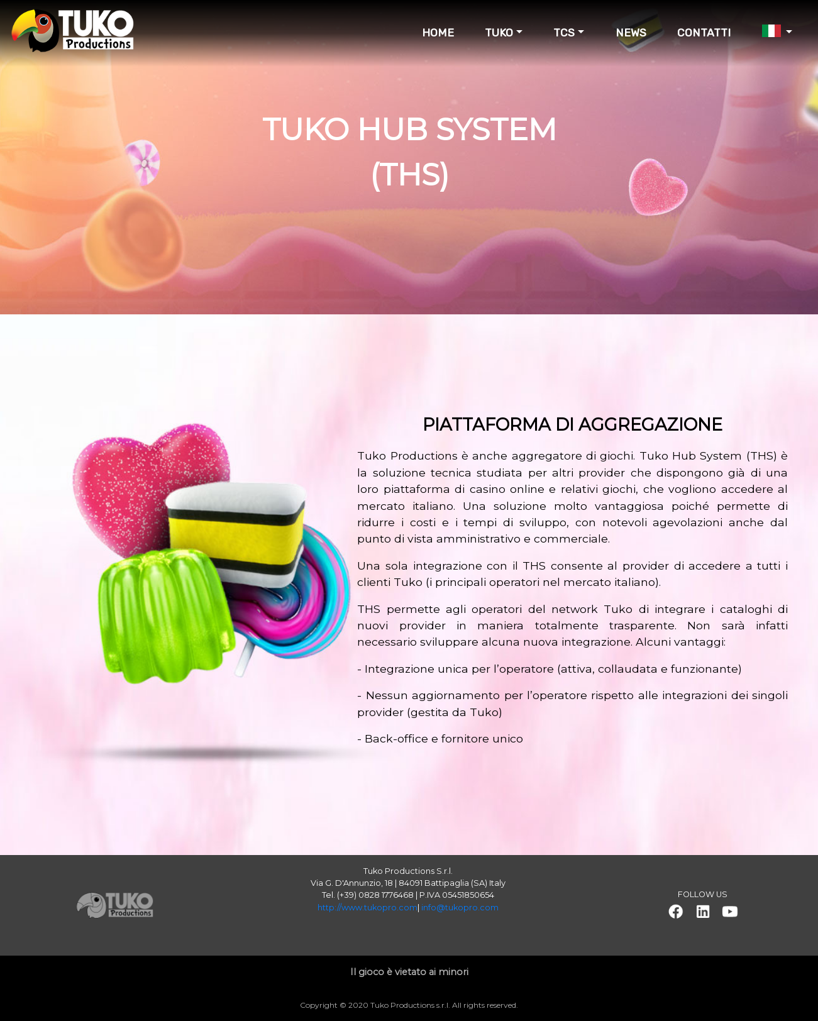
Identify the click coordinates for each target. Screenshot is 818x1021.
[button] (675, 911)
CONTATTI (704, 32)
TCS (564, 32)
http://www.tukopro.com (367, 907)
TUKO (499, 32)
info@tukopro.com (460, 907)
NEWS (631, 32)
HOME (438, 32)
